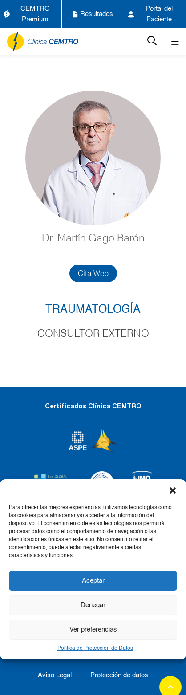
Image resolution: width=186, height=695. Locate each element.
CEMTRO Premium (27, 14)
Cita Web (93, 273)
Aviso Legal (55, 675)
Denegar (93, 605)
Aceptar (93, 580)
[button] (172, 490)
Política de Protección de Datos (95, 648)
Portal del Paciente (150, 14)
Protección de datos (119, 675)
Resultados (93, 14)
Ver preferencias (93, 629)
